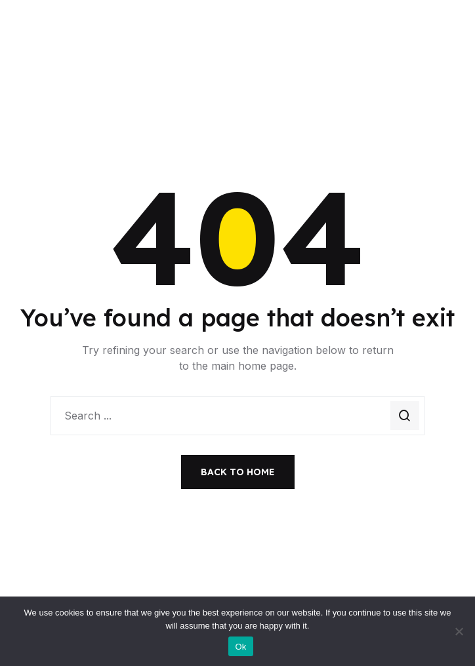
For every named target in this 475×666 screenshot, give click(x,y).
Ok (240, 647)
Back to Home (238, 472)
